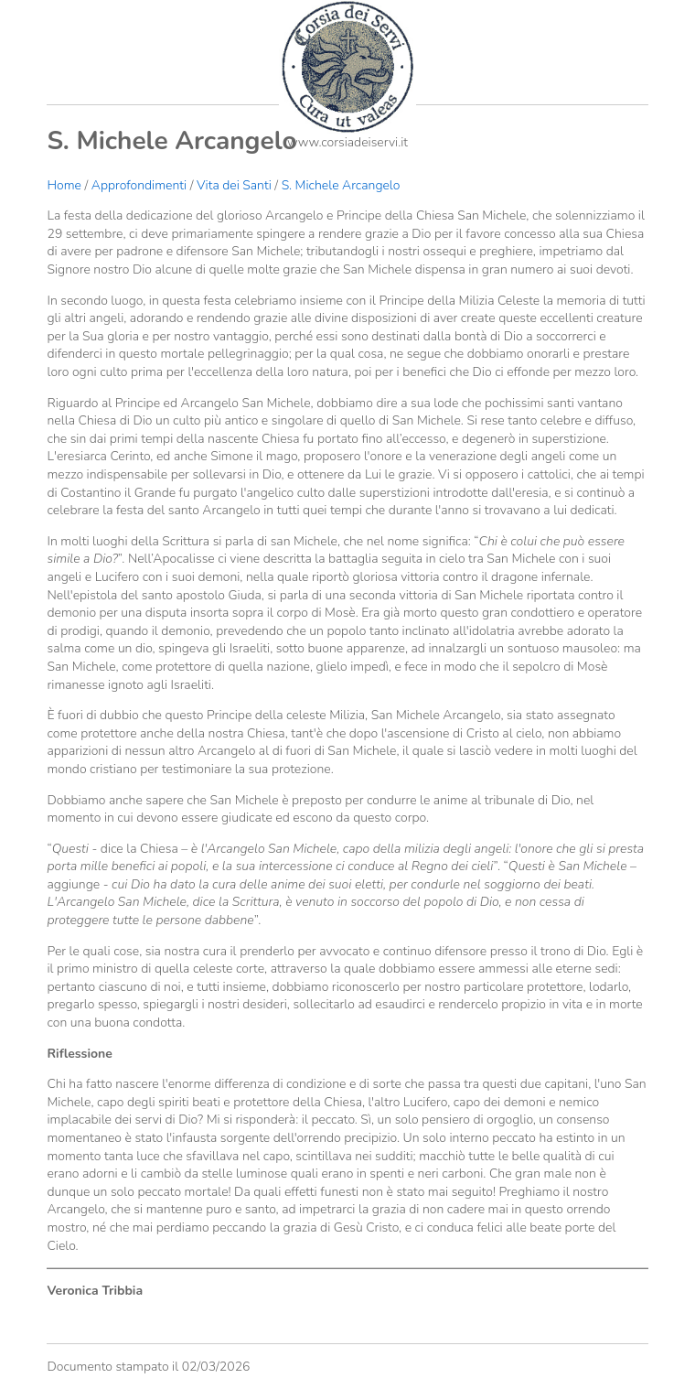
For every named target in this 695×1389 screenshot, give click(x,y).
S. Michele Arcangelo (341, 185)
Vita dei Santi (234, 185)
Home (63, 185)
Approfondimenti (139, 185)
